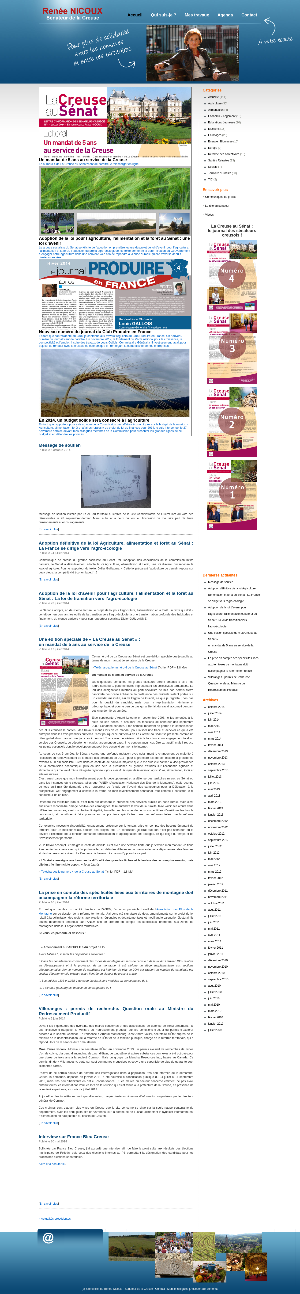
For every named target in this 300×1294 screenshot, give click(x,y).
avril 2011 (214, 935)
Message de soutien (60, 445)
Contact (160, 1288)
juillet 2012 (214, 846)
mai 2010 (214, 1004)
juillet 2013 (214, 776)
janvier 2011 (215, 954)
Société (213, 166)
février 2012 (215, 878)
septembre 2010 (218, 979)
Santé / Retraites (218, 160)
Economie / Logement (222, 116)
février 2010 (215, 1017)
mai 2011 (214, 928)
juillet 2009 (214, 1030)
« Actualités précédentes (55, 1218)
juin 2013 (214, 783)
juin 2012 (214, 852)
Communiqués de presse (220, 196)
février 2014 (215, 745)
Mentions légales (177, 1288)
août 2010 (214, 985)
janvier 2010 (215, 1023)
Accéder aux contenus (204, 1288)
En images (214, 135)
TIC (210, 179)
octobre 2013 (216, 764)
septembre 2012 (218, 840)
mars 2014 (214, 738)
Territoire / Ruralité (219, 173)
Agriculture (214, 103)
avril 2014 (214, 732)
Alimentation (216, 109)
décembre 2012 (218, 821)
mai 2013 (214, 789)
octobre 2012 (216, 833)
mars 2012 (214, 871)
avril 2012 (214, 865)
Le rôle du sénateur (217, 205)
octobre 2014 (216, 707)
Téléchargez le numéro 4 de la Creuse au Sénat (125, 667)
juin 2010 (214, 998)
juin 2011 (214, 922)
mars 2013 (214, 802)
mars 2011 (214, 941)
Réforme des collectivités (223, 154)
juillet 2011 (214, 916)
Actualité (213, 97)
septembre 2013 (218, 770)
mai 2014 (214, 726)
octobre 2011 (216, 903)
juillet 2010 (214, 992)
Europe (212, 147)
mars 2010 (214, 1011)
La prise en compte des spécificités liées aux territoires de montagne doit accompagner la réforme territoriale (233, 664)
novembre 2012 (218, 827)
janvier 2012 (215, 884)
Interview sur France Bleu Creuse (74, 1136)
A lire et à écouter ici (52, 1164)
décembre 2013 (218, 751)
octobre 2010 (216, 973)
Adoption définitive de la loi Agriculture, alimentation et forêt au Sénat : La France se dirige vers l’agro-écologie (116, 546)
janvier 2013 (215, 814)
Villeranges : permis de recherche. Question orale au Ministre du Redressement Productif (229, 683)
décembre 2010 (218, 960)
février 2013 (215, 808)
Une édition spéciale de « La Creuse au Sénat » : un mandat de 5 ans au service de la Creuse (89, 642)
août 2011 (214, 909)
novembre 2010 (218, 966)
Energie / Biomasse (220, 141)
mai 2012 (214, 859)
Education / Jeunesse (221, 122)
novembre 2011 (218, 897)
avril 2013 (214, 795)
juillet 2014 (214, 713)
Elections (214, 128)
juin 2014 (214, 719)
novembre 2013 (218, 757)
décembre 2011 (218, 890)
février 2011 (215, 947)
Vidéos (209, 214)
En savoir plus (49, 529)
